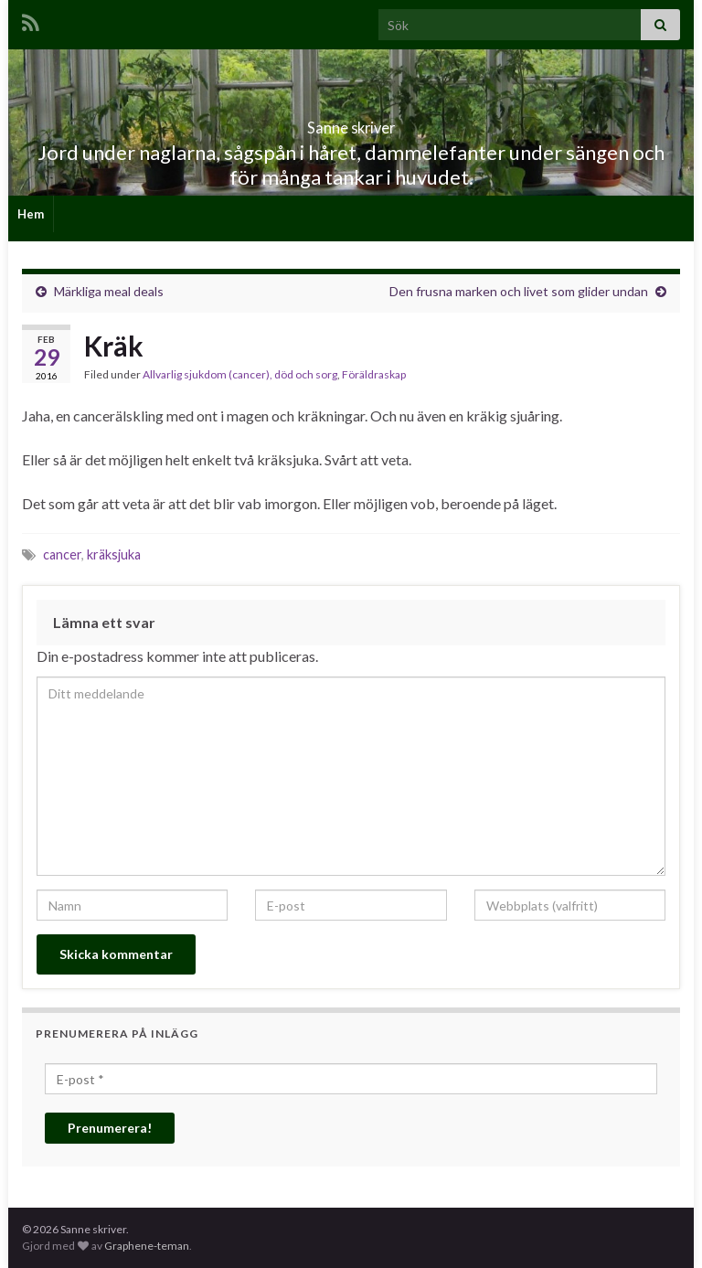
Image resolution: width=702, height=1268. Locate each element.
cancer (62, 554)
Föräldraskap (374, 374)
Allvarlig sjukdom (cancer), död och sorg (240, 374)
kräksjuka (114, 554)
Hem (30, 214)
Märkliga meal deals (109, 291)
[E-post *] (351, 1078)
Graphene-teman (146, 1245)
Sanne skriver (351, 122)
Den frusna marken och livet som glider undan (518, 291)
